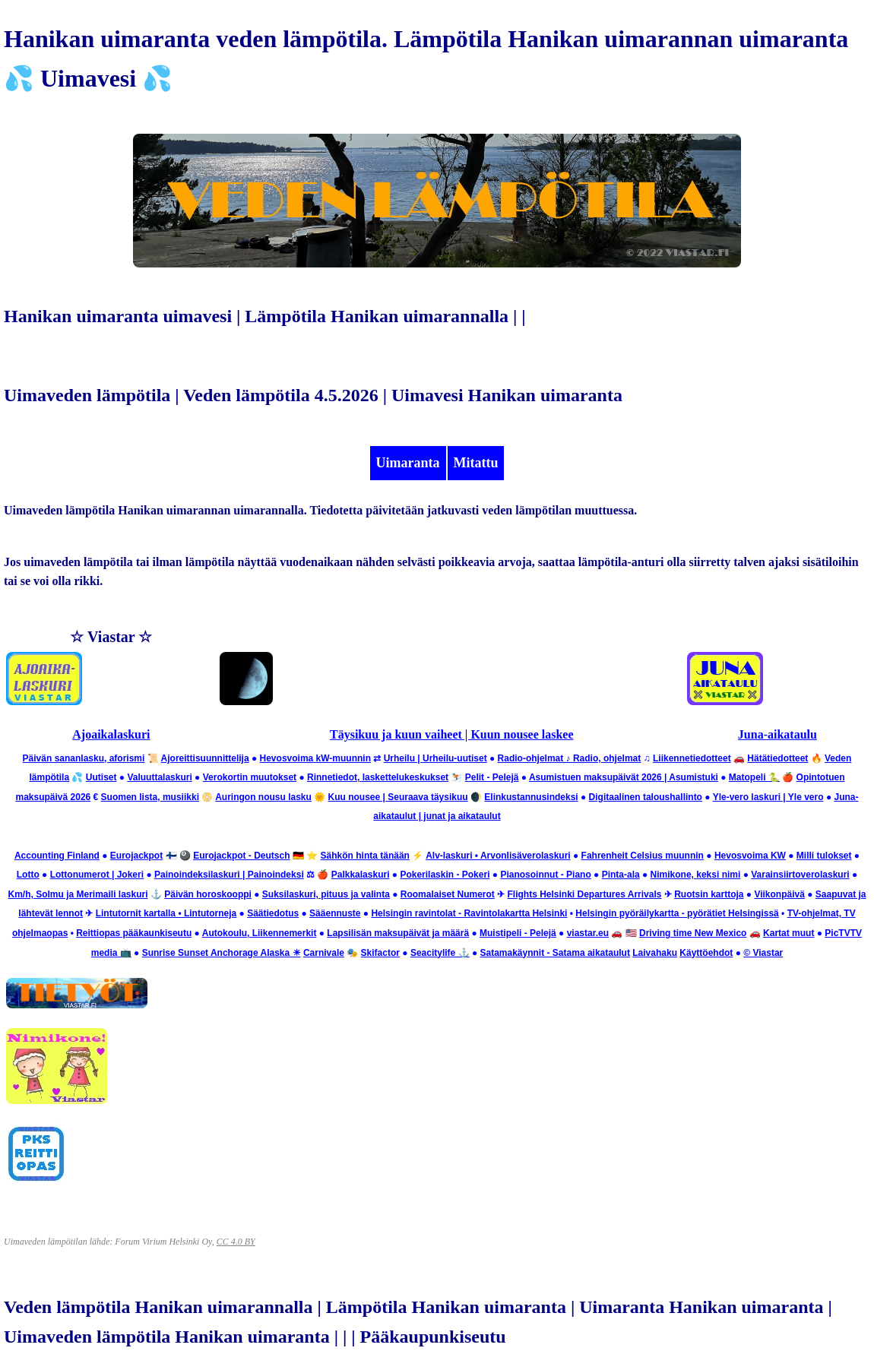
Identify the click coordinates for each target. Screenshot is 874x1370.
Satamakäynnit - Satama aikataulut (555, 953)
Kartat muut (788, 933)
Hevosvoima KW (750, 855)
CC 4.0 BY (236, 1241)
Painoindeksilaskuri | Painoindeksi (229, 874)
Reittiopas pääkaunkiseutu (134, 933)
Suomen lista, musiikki (150, 797)
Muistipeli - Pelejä (518, 933)
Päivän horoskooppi (208, 894)
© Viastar (763, 953)
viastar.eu (588, 933)
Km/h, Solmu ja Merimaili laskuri (77, 894)
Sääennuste (334, 913)
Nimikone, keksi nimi (696, 874)
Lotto (28, 874)
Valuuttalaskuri (159, 777)
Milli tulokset (824, 855)
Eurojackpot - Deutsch (241, 855)
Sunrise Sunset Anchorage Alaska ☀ (221, 953)
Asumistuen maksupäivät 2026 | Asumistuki (623, 777)
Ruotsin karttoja (708, 894)
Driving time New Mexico (692, 933)
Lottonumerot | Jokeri (97, 874)
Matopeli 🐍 (754, 777)
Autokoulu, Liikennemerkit (259, 933)
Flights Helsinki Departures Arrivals (585, 894)
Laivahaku (654, 953)
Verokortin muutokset (249, 777)
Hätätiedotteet (777, 758)
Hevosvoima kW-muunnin (315, 758)
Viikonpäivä (779, 894)
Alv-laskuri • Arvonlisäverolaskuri (498, 855)
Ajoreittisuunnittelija (205, 758)
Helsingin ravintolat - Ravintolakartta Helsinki (469, 913)
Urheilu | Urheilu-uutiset (435, 758)
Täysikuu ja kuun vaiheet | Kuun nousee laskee (452, 734)
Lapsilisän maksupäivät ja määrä (398, 933)
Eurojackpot (136, 855)
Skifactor (380, 953)
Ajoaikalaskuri (111, 734)
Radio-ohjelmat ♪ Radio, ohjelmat (569, 758)
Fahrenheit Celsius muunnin (642, 855)
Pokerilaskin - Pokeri (444, 874)
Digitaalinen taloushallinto (645, 797)
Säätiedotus (273, 913)
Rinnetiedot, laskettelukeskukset (377, 777)
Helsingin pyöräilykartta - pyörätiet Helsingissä (676, 913)
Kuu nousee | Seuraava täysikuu (398, 797)
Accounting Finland (57, 855)
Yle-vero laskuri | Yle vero (768, 797)
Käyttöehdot (706, 953)
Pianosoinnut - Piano (545, 874)
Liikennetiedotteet (692, 758)
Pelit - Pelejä (492, 777)
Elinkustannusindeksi (531, 797)
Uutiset (101, 777)
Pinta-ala (621, 874)
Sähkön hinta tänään (365, 855)
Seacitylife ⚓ (440, 953)
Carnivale (323, 953)
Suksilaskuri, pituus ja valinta (326, 894)
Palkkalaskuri (360, 874)
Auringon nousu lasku (263, 797)
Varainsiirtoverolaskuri (800, 874)
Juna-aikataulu (777, 734)
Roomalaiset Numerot (448, 894)
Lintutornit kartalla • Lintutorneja (166, 913)
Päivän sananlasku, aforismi (84, 758)
